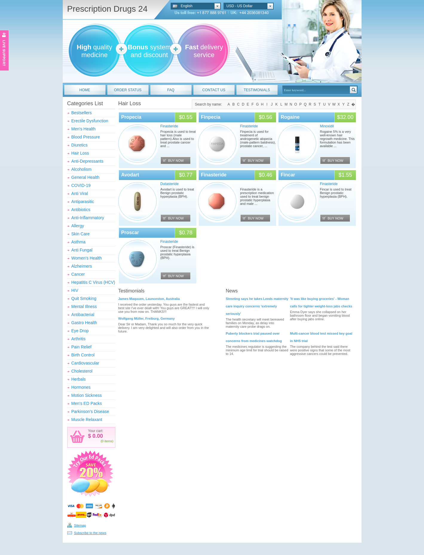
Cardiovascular (85, 363)
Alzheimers (81, 266)
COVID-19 (81, 185)
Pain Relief (81, 346)
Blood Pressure (85, 137)
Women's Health (86, 258)
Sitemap (80, 525)
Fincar (288, 174)
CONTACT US (213, 90)
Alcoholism (81, 169)
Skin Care (80, 233)
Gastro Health (84, 322)
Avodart (130, 174)
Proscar (130, 232)
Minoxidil (327, 126)
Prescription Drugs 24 (107, 8)
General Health (85, 177)
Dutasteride (169, 184)
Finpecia (211, 117)
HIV (74, 290)
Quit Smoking (84, 298)
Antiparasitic (82, 201)
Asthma (78, 242)
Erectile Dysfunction (89, 120)
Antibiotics (81, 209)
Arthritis (78, 338)
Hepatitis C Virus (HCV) (93, 282)
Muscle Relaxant (86, 419)
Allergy (77, 225)
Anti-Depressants (87, 161)
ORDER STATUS (127, 90)
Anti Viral (79, 193)
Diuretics (79, 145)
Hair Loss (80, 153)
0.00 (97, 436)
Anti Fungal (82, 250)
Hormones (81, 387)
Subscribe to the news (90, 533)
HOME (84, 90)
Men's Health (83, 128)
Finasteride (169, 126)
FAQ (170, 90)
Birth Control (83, 355)
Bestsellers (81, 112)
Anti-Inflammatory (87, 217)
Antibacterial (82, 314)
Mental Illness (84, 306)
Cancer (78, 274)
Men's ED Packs (86, 403)
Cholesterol (82, 371)
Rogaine (290, 117)
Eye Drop (80, 330)
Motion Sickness (86, 395)
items (108, 441)
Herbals (78, 379)
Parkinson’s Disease (90, 411)
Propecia (131, 117)
